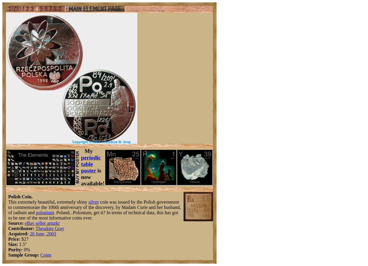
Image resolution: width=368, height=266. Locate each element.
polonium (45, 212)
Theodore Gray (50, 228)
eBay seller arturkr (42, 223)
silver (93, 202)
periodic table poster (91, 164)
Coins (45, 254)
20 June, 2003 (43, 233)
